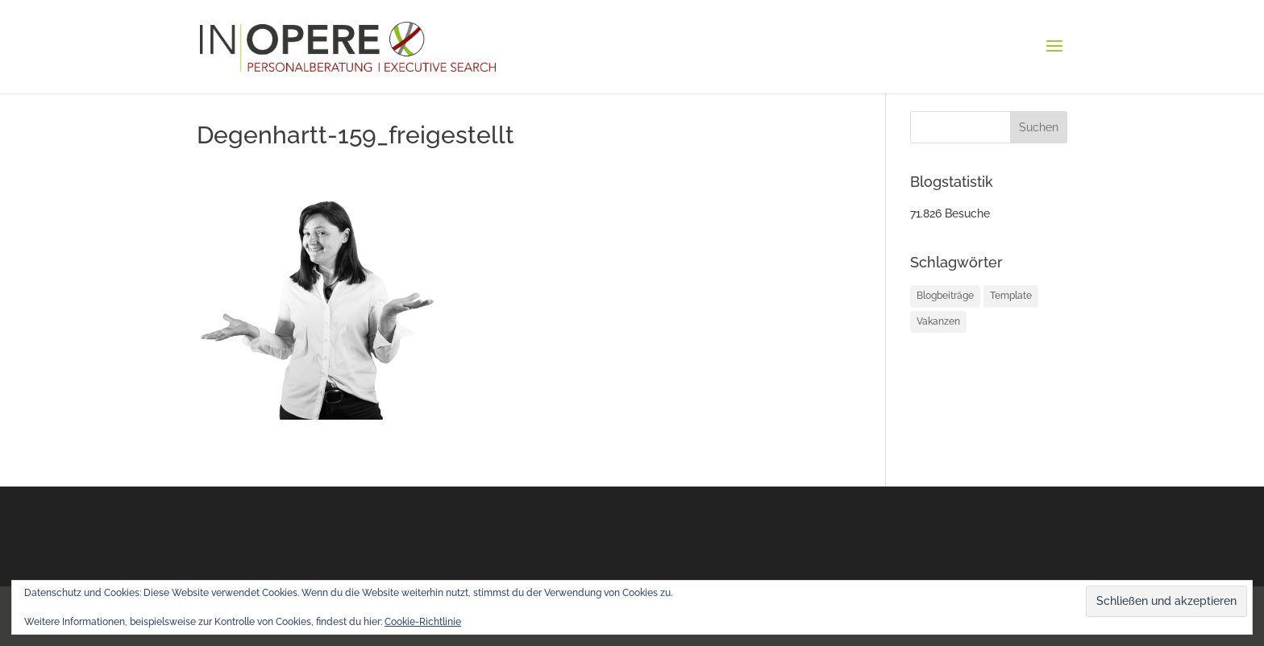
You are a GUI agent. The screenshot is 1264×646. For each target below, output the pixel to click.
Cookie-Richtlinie (423, 621)
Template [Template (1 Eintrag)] (1011, 295)
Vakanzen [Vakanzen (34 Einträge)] (938, 321)
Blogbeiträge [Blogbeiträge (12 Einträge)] (945, 295)
